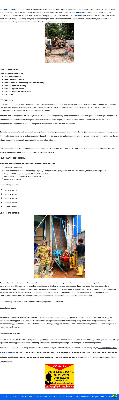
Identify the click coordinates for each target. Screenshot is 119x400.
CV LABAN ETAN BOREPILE (10, 9)
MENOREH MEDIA (106, 397)
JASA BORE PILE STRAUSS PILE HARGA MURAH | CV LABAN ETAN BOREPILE (47, 397)
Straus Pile (79, 15)
